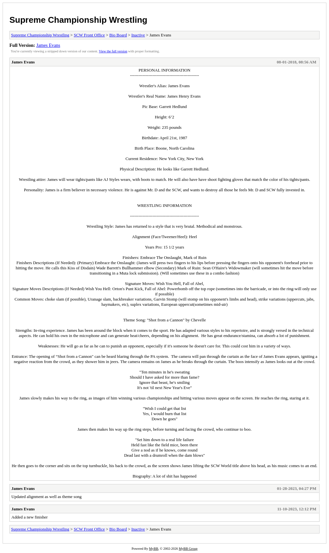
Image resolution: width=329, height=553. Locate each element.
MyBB (153, 548)
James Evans (48, 45)
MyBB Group (188, 548)
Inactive (138, 35)
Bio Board (118, 35)
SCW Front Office (89, 35)
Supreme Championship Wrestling (78, 20)
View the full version (113, 51)
